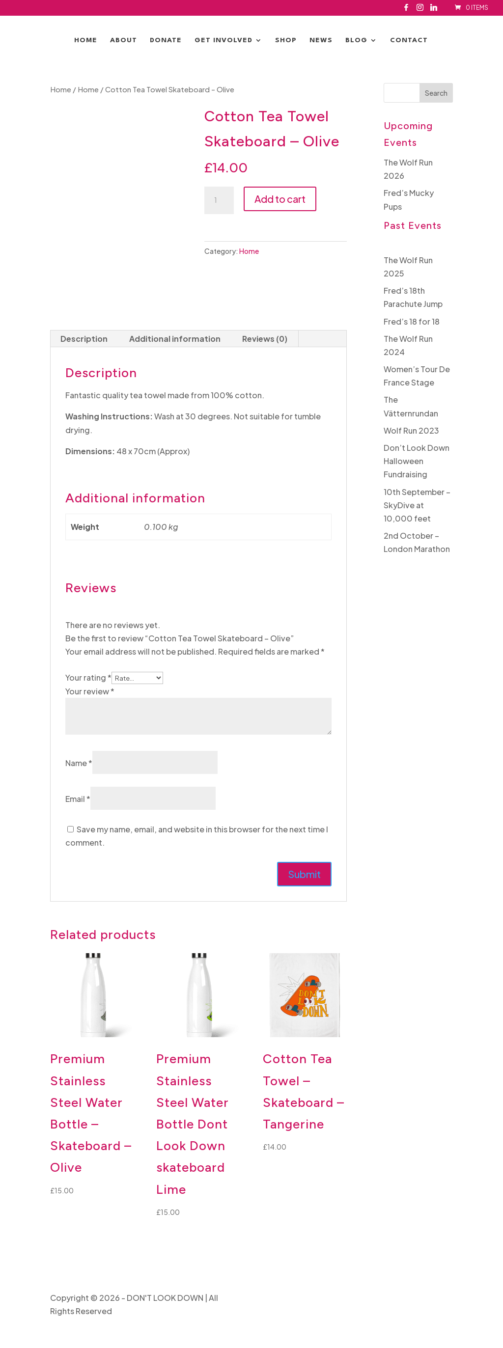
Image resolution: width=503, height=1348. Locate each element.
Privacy (328, 1298)
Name (78, 763)
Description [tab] (84, 338)
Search (436, 92)
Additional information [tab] (175, 338)
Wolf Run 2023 (411, 430)
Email (77, 799)
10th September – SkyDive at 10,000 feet (417, 505)
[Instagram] (420, 10)
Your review (89, 691)
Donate (166, 40)
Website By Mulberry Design (400, 1298)
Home (85, 40)
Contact (409, 40)
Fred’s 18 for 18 (412, 321)
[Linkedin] (434, 10)
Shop (286, 40)
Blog (356, 40)
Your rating (88, 677)
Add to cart (280, 199)
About (123, 40)
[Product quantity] (219, 200)
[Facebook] (406, 10)
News (321, 40)
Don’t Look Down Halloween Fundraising (416, 460)
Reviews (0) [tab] (264, 338)
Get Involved (223, 40)
